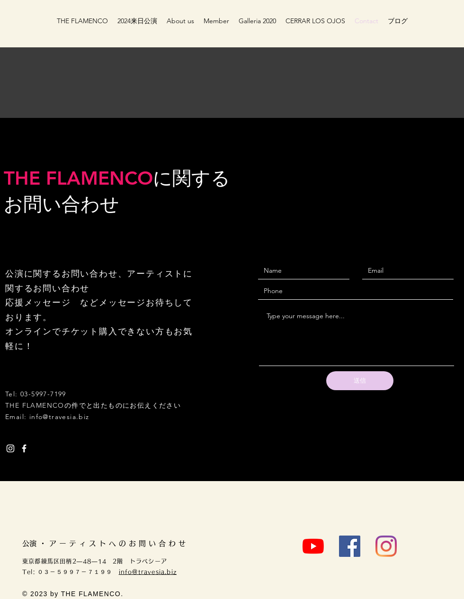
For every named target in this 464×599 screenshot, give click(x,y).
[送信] (359, 380)
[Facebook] (349, 546)
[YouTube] (313, 546)
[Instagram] (386, 546)
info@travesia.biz (59, 416)
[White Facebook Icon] (24, 448)
